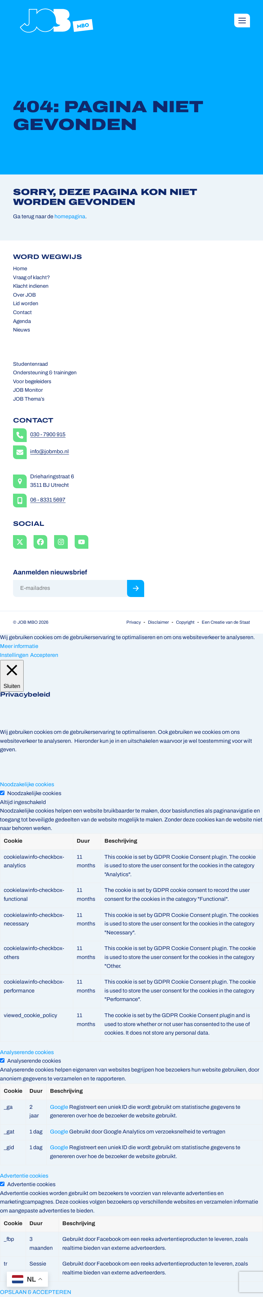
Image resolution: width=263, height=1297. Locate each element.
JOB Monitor (28, 390)
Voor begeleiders (32, 382)
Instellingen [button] (14, 655)
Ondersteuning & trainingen (45, 373)
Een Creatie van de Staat (226, 622)
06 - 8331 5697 (47, 500)
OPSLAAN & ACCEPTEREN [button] (35, 1292)
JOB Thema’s (29, 399)
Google (59, 1107)
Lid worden (25, 304)
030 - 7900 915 (47, 435)
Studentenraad (30, 364)
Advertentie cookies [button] (24, 1176)
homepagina (69, 217)
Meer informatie (19, 646)
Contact (22, 312)
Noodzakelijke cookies (34, 793)
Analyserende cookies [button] (27, 1052)
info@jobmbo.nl (49, 452)
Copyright (185, 622)
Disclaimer (158, 622)
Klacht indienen (31, 286)
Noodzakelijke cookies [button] (27, 785)
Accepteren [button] (44, 655)
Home (20, 269)
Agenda (22, 321)
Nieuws (21, 330)
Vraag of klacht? (31, 278)
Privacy (133, 622)
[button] (242, 20)
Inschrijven (135, 588)
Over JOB (24, 295)
